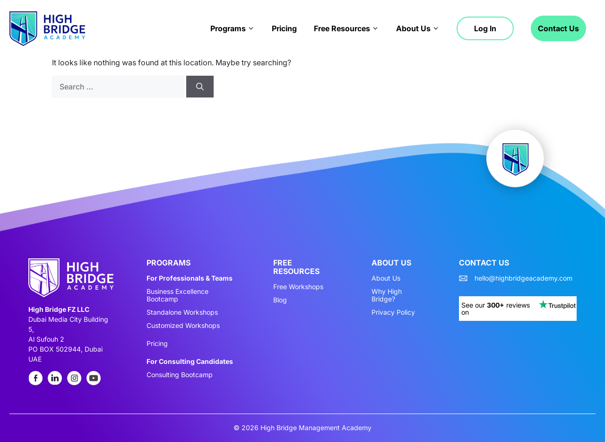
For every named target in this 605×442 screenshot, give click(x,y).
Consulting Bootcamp (180, 375)
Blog (280, 300)
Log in (485, 28)
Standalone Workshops (182, 312)
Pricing (284, 28)
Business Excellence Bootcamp (177, 295)
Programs (232, 28)
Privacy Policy (393, 312)
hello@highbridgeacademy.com (523, 278)
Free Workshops (298, 287)
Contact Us (558, 28)
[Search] (200, 86)
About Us (418, 28)
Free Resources (346, 28)
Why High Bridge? (387, 295)
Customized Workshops (183, 325)
